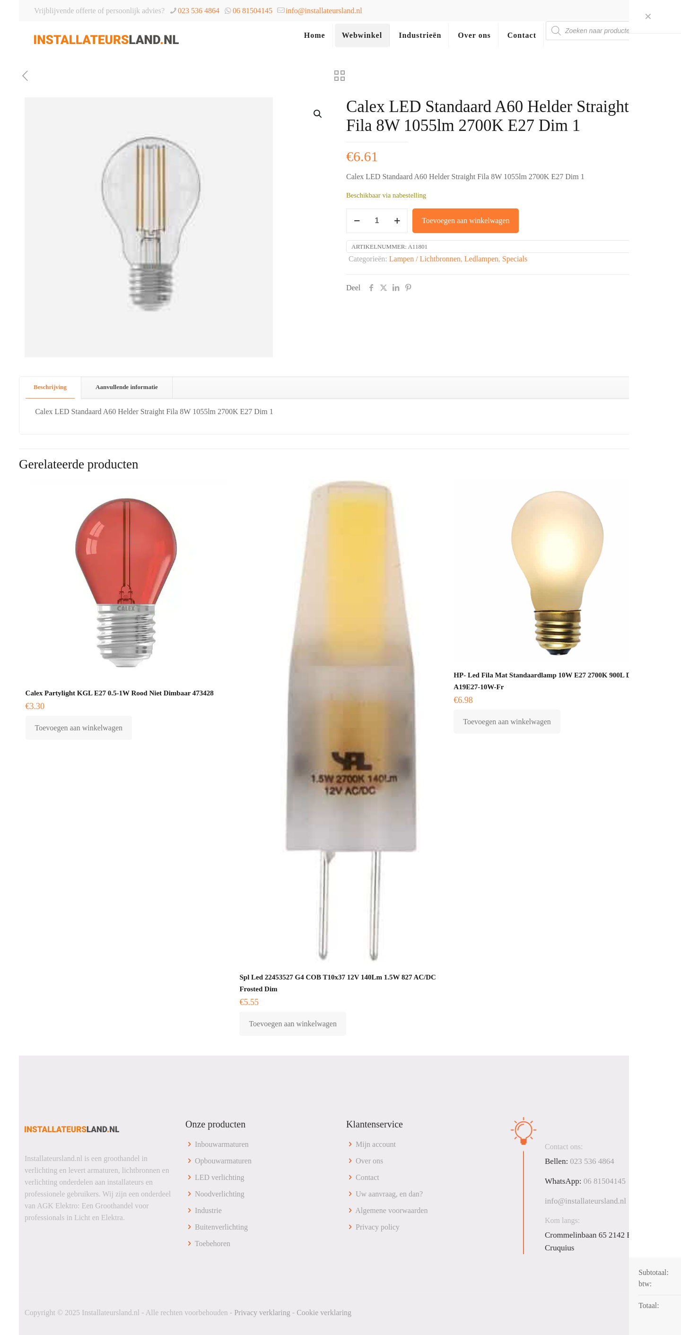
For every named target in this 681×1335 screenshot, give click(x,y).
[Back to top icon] (646, 1312)
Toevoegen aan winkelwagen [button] (78, 728)
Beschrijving (50, 386)
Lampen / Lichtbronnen (425, 259)
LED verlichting (219, 1177)
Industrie (208, 1210)
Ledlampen (481, 259)
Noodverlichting (219, 1194)
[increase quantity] (397, 221)
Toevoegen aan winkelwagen (465, 221)
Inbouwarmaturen (222, 1144)
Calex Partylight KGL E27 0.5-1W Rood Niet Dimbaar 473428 (120, 693)
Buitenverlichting (221, 1227)
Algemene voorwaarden (391, 1210)
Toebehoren (212, 1244)
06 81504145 (252, 11)
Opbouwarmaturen (223, 1161)
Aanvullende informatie (127, 386)
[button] (318, 113)
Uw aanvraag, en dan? (389, 1194)
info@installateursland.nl (324, 11)
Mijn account (376, 1144)
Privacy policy (378, 1227)
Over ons (369, 1161)
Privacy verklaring (262, 1313)
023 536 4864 (198, 11)
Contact (367, 1177)
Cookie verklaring (324, 1313)
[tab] (50, 387)
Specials (514, 259)
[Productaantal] (377, 220)
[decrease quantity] (357, 221)
